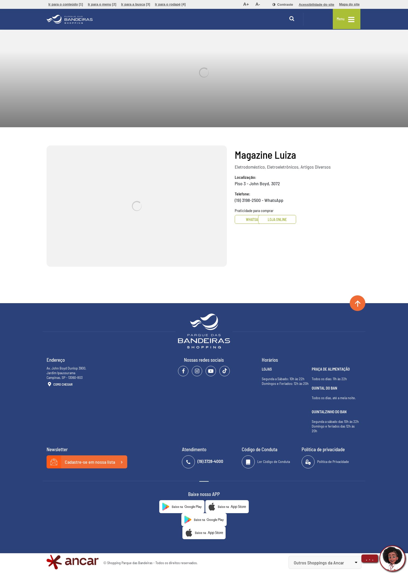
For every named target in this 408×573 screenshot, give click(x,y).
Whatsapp (254, 219)
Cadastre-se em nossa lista (87, 462)
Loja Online (295, 219)
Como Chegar (60, 385)
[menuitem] (66, 4)
